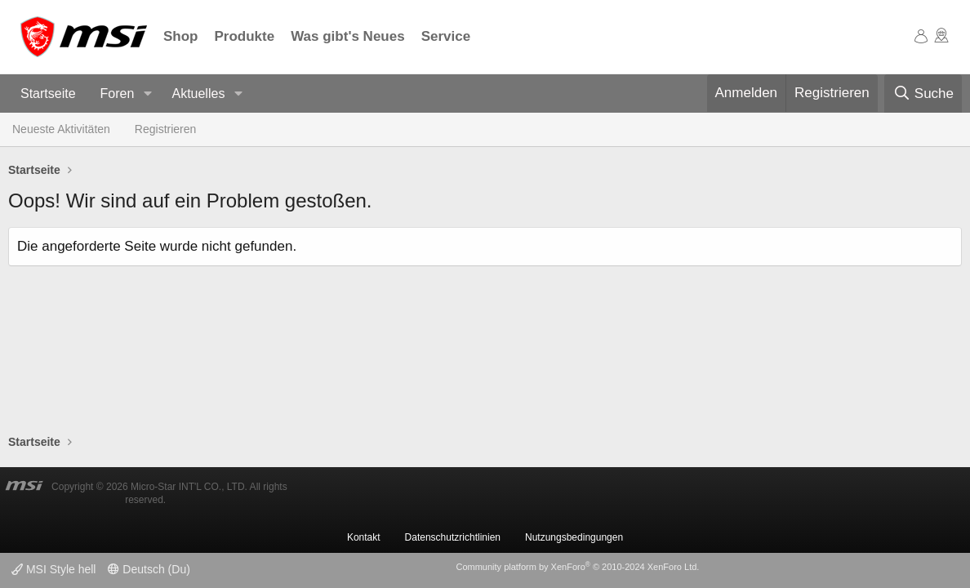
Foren (117, 93)
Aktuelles (198, 93)
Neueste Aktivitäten (61, 129)
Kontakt (363, 537)
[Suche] (923, 94)
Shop (180, 36)
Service (446, 36)
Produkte (245, 36)
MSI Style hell (53, 569)
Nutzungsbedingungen (574, 537)
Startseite (48, 93)
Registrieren (165, 129)
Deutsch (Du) (148, 569)
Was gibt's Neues (347, 36)
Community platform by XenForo (577, 567)
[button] (147, 94)
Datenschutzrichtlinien (453, 537)
